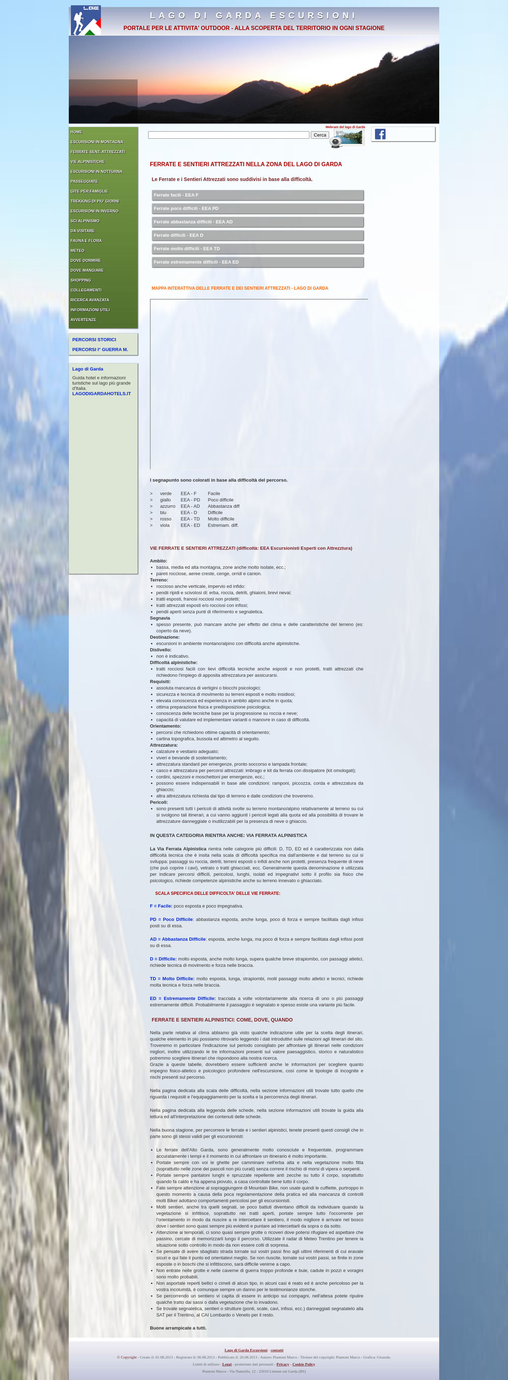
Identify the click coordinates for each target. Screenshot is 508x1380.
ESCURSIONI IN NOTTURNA (96, 171)
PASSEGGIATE (84, 181)
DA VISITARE (83, 231)
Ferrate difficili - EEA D (178, 235)
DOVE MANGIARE (87, 270)
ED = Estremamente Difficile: (183, 998)
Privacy (283, 1364)
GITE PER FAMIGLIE (89, 191)
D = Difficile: (163, 959)
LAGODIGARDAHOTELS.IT (101, 393)
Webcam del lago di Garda (345, 127)
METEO (77, 250)
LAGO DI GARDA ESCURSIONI (254, 15)
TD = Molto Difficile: (172, 978)
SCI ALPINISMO (85, 221)
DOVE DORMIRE (86, 260)
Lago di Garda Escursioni (246, 1350)
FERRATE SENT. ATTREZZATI (98, 152)
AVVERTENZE (83, 320)
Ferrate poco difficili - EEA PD (186, 208)
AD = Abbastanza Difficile (178, 939)
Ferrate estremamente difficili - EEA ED (196, 262)
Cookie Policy (303, 1364)
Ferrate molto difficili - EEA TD (187, 248)
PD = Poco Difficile (171, 919)
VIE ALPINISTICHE (88, 161)
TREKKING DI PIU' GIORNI (95, 201)
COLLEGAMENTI (86, 290)
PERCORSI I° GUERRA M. (100, 349)
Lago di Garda (87, 369)
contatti (277, 1350)
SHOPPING (81, 280)
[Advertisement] (403, 253)
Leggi (226, 1364)
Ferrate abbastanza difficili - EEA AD (193, 221)
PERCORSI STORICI (94, 339)
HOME (76, 132)
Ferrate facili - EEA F (176, 195)
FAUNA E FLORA (86, 241)
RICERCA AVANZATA (90, 300)
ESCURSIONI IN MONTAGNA (97, 142)
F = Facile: (161, 906)
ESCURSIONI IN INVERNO (95, 211)
